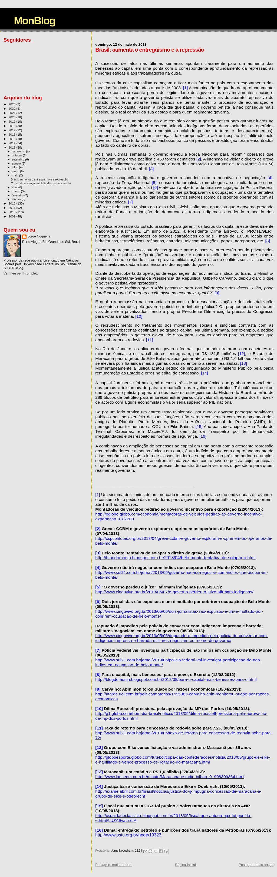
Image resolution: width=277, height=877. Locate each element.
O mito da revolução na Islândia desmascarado (41, 183)
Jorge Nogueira (39, 236)
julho (15, 167)
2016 (12, 134)
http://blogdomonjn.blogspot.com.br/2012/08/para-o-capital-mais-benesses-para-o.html (175, 679)
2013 (12, 147)
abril (15, 187)
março (16, 191)
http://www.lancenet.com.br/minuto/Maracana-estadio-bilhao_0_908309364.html (169, 776)
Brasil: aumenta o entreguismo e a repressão (39, 179)
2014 (12, 143)
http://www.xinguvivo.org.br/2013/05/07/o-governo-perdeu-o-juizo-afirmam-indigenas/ (174, 592)
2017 (12, 130)
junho (16, 171)
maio (15, 175)
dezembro (19, 151)
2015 (12, 138)
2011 (12, 207)
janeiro (17, 199)
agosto (17, 163)
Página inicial (185, 865)
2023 (12, 104)
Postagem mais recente (113, 865)
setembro (18, 159)
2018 (12, 126)
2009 (12, 216)
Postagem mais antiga (256, 865)
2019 (12, 121)
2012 (12, 203)
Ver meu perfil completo (21, 273)
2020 (12, 117)
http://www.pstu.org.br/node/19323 (128, 835)
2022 (12, 108)
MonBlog (34, 20)
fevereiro (18, 195)
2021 (12, 113)
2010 (12, 212)
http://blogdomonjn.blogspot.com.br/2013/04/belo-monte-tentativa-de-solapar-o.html (175, 557)
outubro (17, 155)
